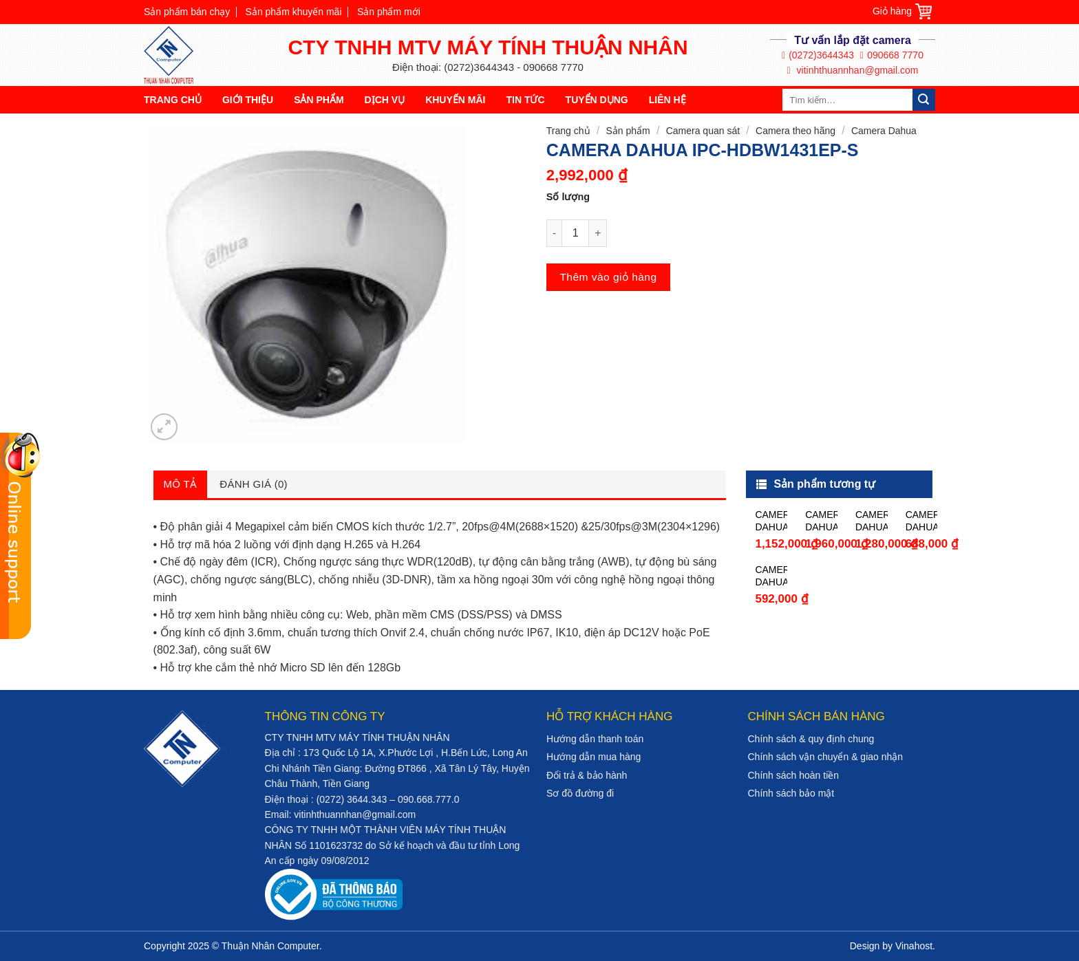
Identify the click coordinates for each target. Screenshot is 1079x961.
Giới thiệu (247, 99)
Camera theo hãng (795, 130)
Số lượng (568, 196)
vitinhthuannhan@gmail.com (853, 70)
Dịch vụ (385, 99)
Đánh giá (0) (254, 484)
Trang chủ (173, 99)
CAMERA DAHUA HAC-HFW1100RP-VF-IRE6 (821, 521)
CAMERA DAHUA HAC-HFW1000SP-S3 (771, 576)
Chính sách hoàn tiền (794, 775)
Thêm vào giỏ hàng (607, 277)
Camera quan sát (703, 130)
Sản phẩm (318, 99)
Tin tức (525, 99)
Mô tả (180, 484)
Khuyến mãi (455, 99)
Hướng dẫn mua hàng (593, 756)
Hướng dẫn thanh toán (594, 738)
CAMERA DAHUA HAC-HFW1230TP (771, 521)
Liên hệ (667, 99)
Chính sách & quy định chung (811, 738)
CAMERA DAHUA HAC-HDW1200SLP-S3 (922, 521)
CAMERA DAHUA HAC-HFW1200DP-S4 (871, 521)
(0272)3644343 (818, 55)
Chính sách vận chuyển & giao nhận (826, 756)
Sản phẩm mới (388, 11)
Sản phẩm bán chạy (187, 11)
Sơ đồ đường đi (580, 793)
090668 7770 (891, 55)
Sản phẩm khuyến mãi (294, 11)
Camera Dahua (884, 130)
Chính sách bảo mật (791, 793)
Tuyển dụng (597, 99)
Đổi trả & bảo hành (586, 775)
